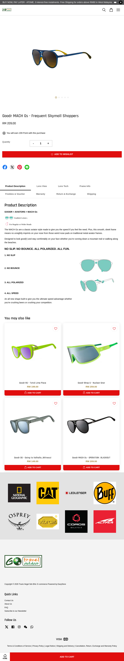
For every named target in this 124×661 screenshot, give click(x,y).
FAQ (6, 608)
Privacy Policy (38, 646)
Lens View (42, 186)
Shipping (91, 194)
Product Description (15, 186)
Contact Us (9, 600)
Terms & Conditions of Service (19, 646)
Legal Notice (50, 646)
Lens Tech (63, 186)
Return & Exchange (66, 194)
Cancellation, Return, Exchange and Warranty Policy (96, 646)
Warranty (40, 194)
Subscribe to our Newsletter (15, 611)
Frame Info (85, 186)
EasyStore (62, 584)
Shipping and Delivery (65, 646)
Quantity (6, 142)
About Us (8, 604)
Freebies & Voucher (15, 194)
